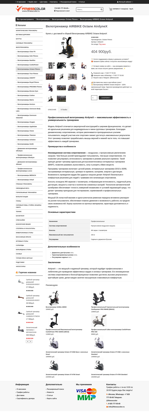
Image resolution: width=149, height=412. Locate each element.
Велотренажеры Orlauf (26, 180)
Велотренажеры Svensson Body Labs (28, 110)
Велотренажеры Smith (26, 144)
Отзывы (64, 109)
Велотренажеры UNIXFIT (26, 78)
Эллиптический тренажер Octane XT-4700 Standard (109, 374)
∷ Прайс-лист (32, 2)
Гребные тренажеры (24, 184)
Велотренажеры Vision (26, 131)
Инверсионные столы (24, 232)
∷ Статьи (81, 2)
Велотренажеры (22, 47)
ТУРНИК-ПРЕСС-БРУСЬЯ (24, 258)
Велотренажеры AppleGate (27, 126)
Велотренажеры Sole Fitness (28, 56)
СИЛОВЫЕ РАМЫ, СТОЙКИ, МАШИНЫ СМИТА (28, 206)
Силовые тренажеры (24, 43)
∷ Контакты (53, 2)
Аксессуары (20, 266)
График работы (23, 392)
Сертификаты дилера (25, 398)
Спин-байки (20, 220)
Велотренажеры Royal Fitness (28, 82)
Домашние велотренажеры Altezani (26, 163)
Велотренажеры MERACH (27, 175)
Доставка (20, 395)
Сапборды (20, 245)
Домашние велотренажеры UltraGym (26, 150)
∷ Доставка (43, 2)
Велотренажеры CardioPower (28, 65)
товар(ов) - (126, 9)
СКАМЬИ (19, 254)
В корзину (106, 98)
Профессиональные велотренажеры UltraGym (25, 156)
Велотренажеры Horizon (26, 104)
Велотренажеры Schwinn (27, 140)
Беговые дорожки (23, 34)
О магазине (21, 389)
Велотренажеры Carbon (26, 95)
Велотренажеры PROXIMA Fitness (30, 87)
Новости (50, 392)
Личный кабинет (125, 2)
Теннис (19, 211)
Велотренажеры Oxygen (26, 122)
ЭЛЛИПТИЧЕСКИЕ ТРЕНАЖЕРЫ (26, 30)
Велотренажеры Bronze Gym (28, 91)
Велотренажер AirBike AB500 (56, 307)
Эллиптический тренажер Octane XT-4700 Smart (63, 374)
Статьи (50, 395)
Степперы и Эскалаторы (25, 228)
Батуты (19, 39)
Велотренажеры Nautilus (26, 60)
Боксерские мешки (23, 224)
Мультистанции (22, 197)
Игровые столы (22, 241)
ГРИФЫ (18, 201)
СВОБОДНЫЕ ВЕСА (22, 188)
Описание (52, 109)
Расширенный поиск (55, 389)
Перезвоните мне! (62, 11)
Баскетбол (20, 216)
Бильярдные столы (23, 249)
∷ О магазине (21, 2)
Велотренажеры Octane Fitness (29, 69)
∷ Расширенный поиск (67, 2)
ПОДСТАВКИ (20, 262)
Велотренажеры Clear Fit (26, 51)
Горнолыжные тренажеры (26, 192)
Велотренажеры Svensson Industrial (26, 116)
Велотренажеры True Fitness (28, 73)
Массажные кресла (23, 237)
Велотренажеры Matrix (26, 100)
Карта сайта (52, 398)
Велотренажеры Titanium (27, 135)
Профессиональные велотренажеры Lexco (24, 170)
